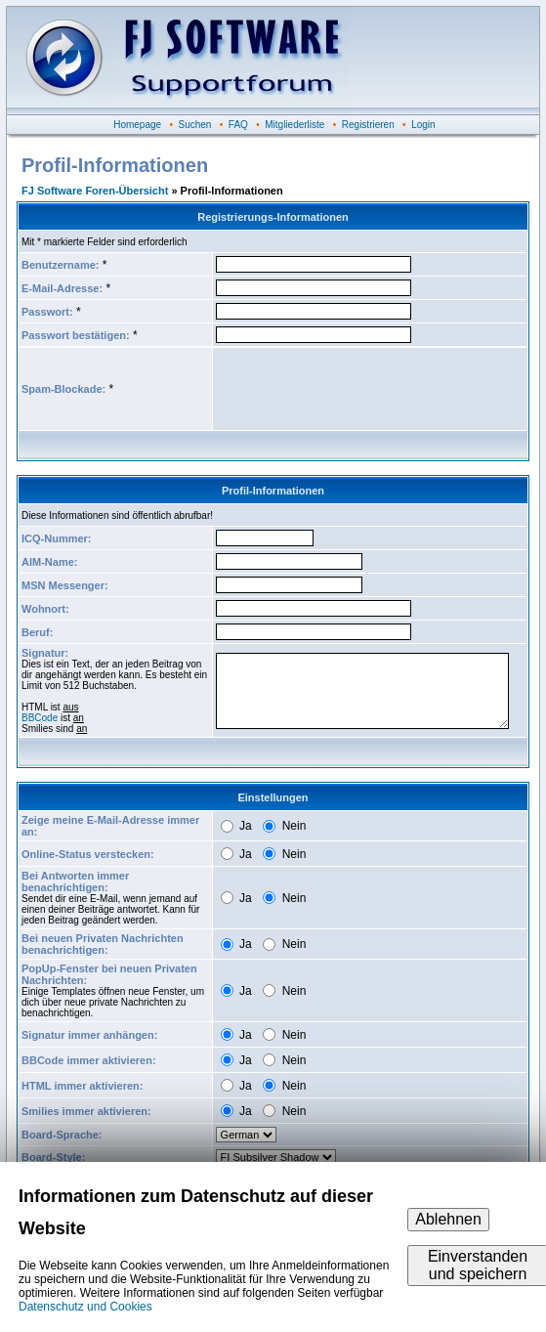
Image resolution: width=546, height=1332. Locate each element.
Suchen (195, 124)
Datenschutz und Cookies (85, 1306)
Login (423, 124)
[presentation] (364, 389)
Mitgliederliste (294, 124)
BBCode (39, 717)
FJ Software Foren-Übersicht (94, 190)
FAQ (238, 124)
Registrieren (368, 124)
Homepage (137, 124)
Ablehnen (448, 1219)
